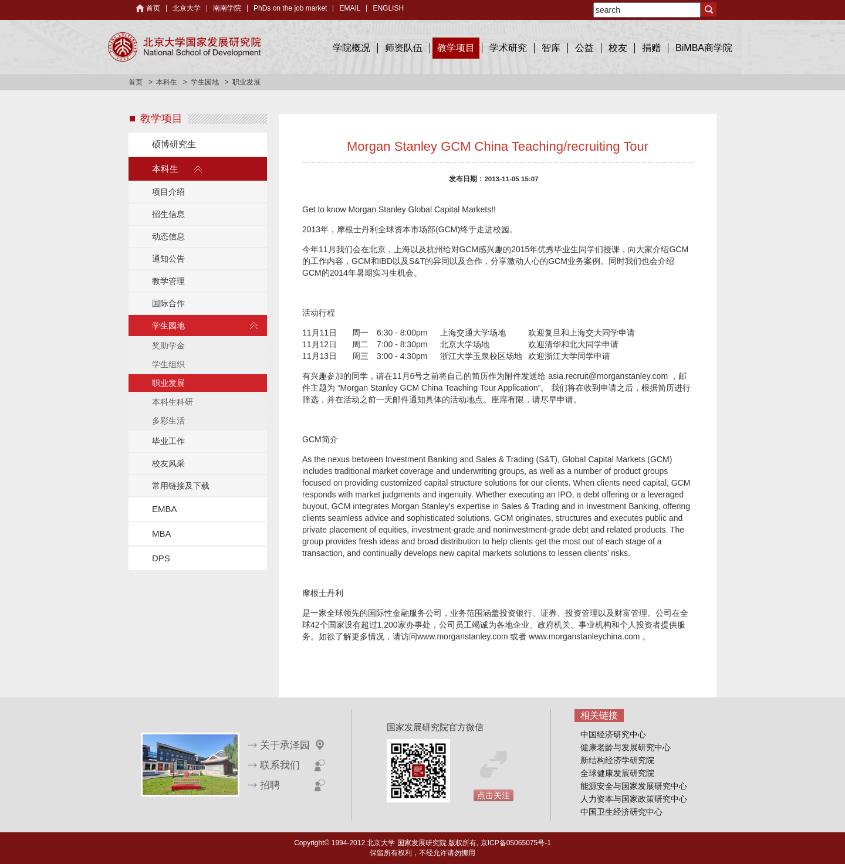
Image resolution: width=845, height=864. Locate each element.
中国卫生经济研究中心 (621, 811)
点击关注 (493, 795)
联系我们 (280, 765)
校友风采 (168, 463)
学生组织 (168, 364)
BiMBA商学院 (703, 48)
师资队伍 (403, 48)
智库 (551, 48)
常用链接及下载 (180, 485)
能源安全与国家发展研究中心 (633, 786)
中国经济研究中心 (613, 734)
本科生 (166, 82)
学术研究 (508, 48)
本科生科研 (172, 401)
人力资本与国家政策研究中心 (633, 799)
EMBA (164, 509)
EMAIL (349, 8)
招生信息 (168, 214)
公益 (584, 48)
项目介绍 (168, 191)
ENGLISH (388, 8)
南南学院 (227, 8)
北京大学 (187, 8)
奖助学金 (168, 345)
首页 (153, 8)
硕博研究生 (174, 144)
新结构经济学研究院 (617, 760)
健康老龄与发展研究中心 (625, 747)
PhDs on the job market (290, 8)
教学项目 (456, 48)
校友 (618, 48)
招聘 (270, 785)
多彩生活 (168, 420)
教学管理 (168, 281)
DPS (161, 558)
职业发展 (168, 383)
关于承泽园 (285, 745)
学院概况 (351, 48)
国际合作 (168, 303)
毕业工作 (168, 441)
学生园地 (205, 82)
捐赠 (651, 48)
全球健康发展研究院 (617, 773)
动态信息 (168, 236)
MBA (161, 533)
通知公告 (168, 258)
